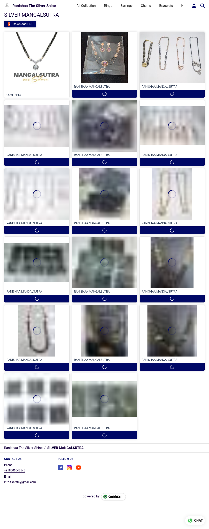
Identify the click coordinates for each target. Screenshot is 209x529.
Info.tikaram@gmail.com (20, 482)
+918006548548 (14, 470)
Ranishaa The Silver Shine (34, 6)
